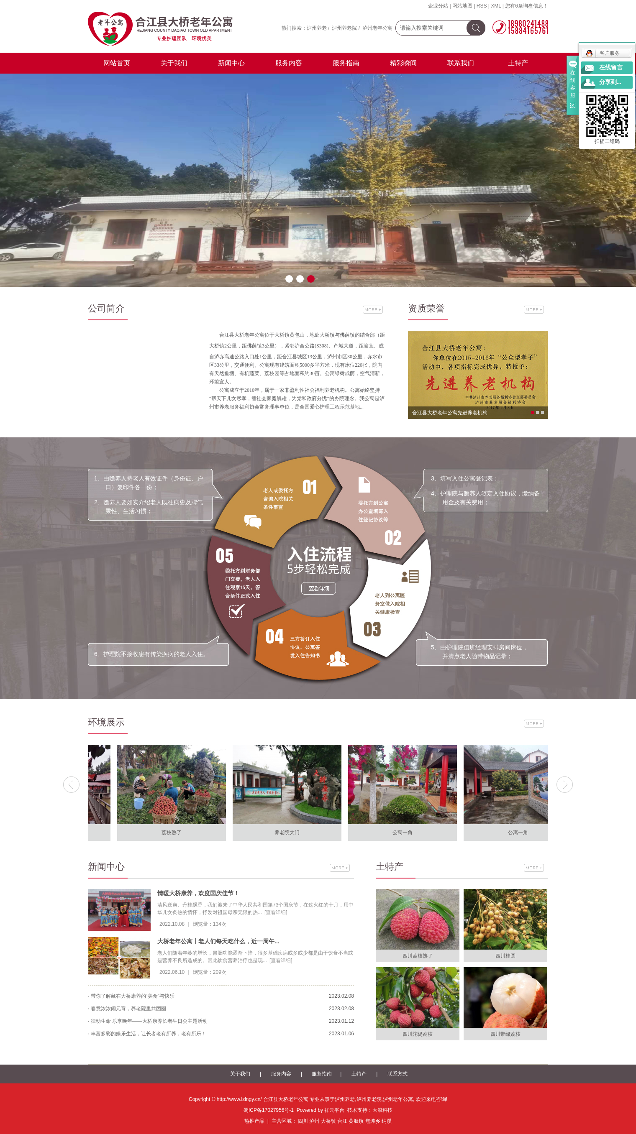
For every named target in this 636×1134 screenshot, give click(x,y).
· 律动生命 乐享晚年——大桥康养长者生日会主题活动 (148, 1021)
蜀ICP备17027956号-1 (269, 1110)
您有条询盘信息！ (526, 6)
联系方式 (397, 1074)
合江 (342, 1121)
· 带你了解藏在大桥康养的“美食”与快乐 (131, 996)
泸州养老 (317, 28)
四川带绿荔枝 (505, 1034)
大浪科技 (382, 1110)
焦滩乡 (372, 1121)
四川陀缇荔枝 (418, 1034)
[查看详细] (275, 912)
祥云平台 (334, 1110)
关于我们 (174, 62)
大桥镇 (328, 1121)
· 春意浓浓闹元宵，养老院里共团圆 (127, 1008)
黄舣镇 (356, 1121)
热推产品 (254, 1121)
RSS (482, 6)
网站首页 (116, 62)
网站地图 (462, 6)
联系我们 (460, 62)
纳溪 (387, 1121)
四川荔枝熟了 (418, 956)
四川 (303, 1121)
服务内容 (288, 62)
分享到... (610, 82)
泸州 (314, 1121)
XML (496, 6)
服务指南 (346, 62)
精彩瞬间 (403, 62)
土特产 (518, 62)
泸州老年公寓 (377, 28)
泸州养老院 (344, 28)
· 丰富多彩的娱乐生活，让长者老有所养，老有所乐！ (147, 1034)
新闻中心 (231, 62)
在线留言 (611, 67)
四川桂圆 (505, 956)
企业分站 (438, 6)
